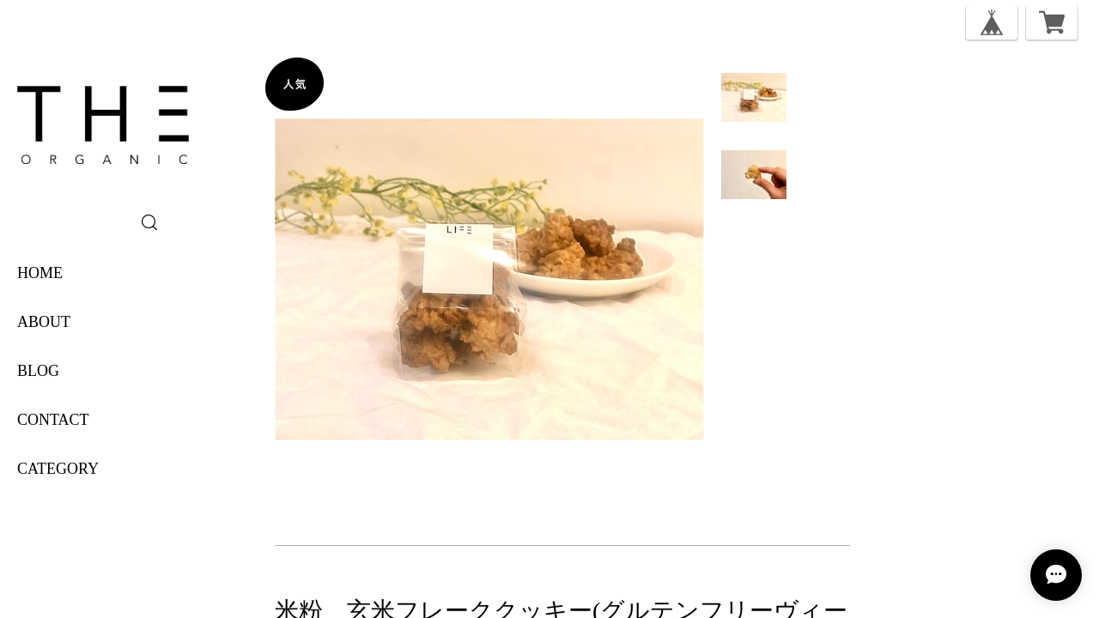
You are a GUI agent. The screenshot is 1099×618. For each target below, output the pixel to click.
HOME (40, 273)
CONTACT (53, 419)
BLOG (38, 370)
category (58, 468)
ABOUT (43, 321)
